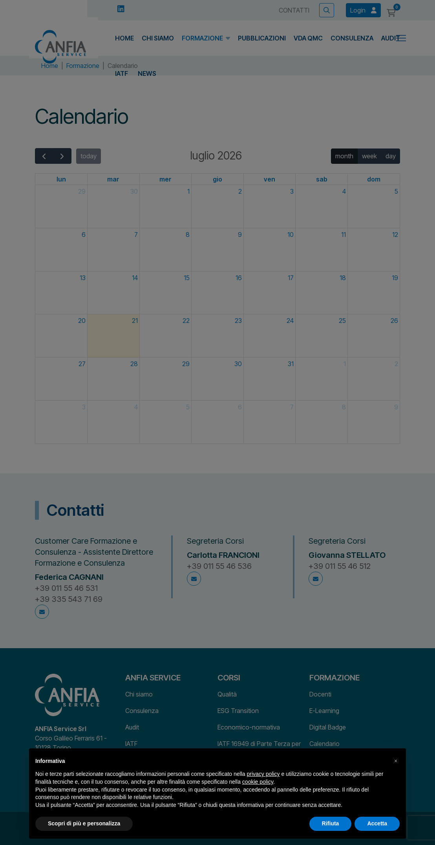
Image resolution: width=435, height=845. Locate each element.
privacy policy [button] (263, 774)
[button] (395, 761)
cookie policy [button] (257, 782)
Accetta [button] (377, 823)
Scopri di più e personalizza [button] (84, 823)
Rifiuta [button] (330, 823)
